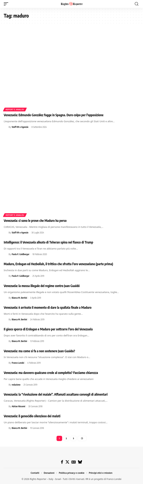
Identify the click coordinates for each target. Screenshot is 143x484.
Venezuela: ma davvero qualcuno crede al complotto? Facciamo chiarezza (51, 373)
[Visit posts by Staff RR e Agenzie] (5, 127)
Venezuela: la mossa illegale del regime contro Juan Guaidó (42, 286)
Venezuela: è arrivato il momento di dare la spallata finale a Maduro (48, 307)
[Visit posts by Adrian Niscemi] (5, 406)
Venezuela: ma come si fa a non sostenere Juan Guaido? (39, 351)
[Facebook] (62, 462)
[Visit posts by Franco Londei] (5, 363)
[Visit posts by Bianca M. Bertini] (5, 298)
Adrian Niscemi (18, 406)
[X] (67, 462)
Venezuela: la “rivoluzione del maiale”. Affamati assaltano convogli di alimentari (56, 394)
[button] (7, 3)
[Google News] (74, 462)
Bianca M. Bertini (19, 297)
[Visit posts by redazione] (5, 385)
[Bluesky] (80, 462)
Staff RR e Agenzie (20, 127)
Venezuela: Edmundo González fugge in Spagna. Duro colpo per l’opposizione (54, 115)
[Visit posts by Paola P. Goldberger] (5, 254)
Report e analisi (15, 109)
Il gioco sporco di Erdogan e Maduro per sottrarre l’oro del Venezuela (48, 329)
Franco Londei (18, 362)
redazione (16, 384)
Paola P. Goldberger (20, 254)
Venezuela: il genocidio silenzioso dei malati (32, 416)
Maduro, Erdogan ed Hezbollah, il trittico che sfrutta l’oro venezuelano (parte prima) (58, 264)
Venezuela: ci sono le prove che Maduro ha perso (35, 220)
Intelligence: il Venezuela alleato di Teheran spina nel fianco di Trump (48, 242)
